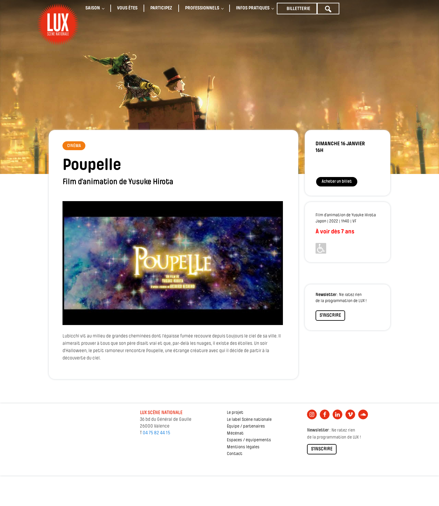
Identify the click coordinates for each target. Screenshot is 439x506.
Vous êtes (127, 8)
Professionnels (202, 8)
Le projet (235, 412)
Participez (161, 8)
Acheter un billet (337, 181)
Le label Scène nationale (249, 419)
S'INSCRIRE (330, 315)
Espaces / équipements (249, 440)
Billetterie (298, 8)
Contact (234, 454)
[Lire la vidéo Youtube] (172, 263)
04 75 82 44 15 (156, 433)
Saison (92, 8)
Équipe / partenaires (246, 426)
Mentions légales (243, 447)
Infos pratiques (252, 8)
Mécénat (235, 433)
